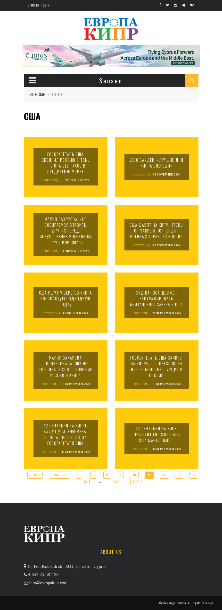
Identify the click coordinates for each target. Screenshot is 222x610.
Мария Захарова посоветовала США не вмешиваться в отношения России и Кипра (66, 366)
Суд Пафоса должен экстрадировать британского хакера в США (156, 298)
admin (182, 603)
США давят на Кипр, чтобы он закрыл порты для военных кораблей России (157, 231)
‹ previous (59, 475)
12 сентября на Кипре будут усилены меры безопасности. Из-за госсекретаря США (65, 434)
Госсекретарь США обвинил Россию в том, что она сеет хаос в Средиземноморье (65, 163)
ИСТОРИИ (140, 175)
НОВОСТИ (49, 180)
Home (40, 94)
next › (116, 482)
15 (85, 482)
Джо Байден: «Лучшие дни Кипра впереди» (156, 163)
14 (194, 475)
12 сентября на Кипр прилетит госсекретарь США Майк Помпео (156, 434)
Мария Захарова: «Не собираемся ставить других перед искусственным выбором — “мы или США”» (65, 230)
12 (164, 475)
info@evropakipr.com (48, 582)
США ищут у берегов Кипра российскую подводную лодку (65, 298)
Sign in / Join (39, 5)
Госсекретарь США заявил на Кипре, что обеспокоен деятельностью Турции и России (156, 366)
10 (134, 475)
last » (137, 482)
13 (179, 475)
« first (35, 475)
